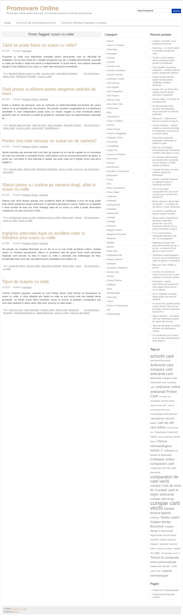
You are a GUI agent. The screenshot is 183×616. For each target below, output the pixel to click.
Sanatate (27, 51)
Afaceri (110, 41)
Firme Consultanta (116, 188)
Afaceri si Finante (115, 45)
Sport (109, 289)
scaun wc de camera (80, 313)
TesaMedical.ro (52, 128)
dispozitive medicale (51, 266)
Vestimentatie (113, 314)
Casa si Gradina (115, 121)
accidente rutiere (17, 266)
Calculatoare (113, 116)
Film (109, 184)
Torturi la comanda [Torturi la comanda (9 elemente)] (164, 557)
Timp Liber (112, 297)
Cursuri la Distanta (116, 154)
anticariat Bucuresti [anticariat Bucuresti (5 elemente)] (160, 360)
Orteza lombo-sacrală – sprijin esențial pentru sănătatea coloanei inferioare (163, 81)
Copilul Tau (112, 150)
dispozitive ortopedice (66, 73)
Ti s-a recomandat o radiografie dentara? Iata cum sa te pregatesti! (164, 236)
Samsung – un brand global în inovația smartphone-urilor (165, 51)
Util (108, 310)
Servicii (110, 276)
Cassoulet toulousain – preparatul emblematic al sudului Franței (164, 141)
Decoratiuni (112, 158)
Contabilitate (113, 146)
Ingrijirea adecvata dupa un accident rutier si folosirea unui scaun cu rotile (43, 235)
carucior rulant (48, 73)
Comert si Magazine (116, 133)
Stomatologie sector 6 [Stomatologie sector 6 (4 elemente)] (170, 553)
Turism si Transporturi (117, 305)
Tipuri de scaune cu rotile (25, 281)
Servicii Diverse (114, 280)
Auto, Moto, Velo (115, 104)
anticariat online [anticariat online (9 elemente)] (168, 387)
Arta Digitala (113, 87)
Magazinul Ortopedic (26, 76)
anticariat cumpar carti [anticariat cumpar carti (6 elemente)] (163, 378)
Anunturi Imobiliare (116, 70)
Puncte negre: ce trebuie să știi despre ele (165, 100)
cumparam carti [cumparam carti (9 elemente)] (162, 464)
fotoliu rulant (9, 76)
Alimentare (112, 49)
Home (7, 23)
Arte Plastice (113, 95)
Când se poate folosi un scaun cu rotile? (39, 45)
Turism (110, 301)
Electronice (112, 175)
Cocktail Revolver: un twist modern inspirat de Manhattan (165, 172)
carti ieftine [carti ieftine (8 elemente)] (158, 427)
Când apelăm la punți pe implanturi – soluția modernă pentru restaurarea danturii (166, 70)
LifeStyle (111, 221)
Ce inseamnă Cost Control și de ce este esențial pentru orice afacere (166, 338)
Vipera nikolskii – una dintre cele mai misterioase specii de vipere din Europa (165, 319)
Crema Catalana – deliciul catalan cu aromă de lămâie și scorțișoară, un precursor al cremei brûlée (165, 129)
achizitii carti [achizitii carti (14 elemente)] (162, 356)
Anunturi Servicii (115, 74)
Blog (109, 112)
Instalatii (111, 217)
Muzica (110, 247)
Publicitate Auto (114, 255)
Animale (111, 58)
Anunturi (111, 62)
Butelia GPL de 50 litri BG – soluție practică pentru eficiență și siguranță (165, 92)
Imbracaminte (113, 205)
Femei (110, 179)
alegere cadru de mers (20, 125)
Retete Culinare (114, 259)
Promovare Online (33, 8)
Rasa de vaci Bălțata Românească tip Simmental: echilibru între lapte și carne (166, 150)
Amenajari (112, 53)
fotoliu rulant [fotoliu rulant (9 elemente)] (170, 517)
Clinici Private (113, 129)
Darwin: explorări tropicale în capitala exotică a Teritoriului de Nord (165, 182)
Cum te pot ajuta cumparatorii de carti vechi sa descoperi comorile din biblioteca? (165, 193)
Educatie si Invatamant (118, 171)
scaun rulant (37, 128)
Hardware (111, 200)
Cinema (110, 125)
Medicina (111, 238)
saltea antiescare (44, 313)
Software (111, 284)
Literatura (111, 226)
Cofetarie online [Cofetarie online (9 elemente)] (162, 459)
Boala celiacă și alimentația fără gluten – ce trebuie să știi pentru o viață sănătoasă (166, 204)
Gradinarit (112, 196)
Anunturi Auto (113, 66)
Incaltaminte (113, 213)
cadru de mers (39, 125)
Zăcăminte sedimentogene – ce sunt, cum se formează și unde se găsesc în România (166, 258)
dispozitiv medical (72, 125)
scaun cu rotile (45, 76)
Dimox (16, 612)
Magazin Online (30, 99)
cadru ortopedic (54, 125)
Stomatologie (113, 293)
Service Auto (113, 272)
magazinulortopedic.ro (24, 313)
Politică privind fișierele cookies (84, 23)
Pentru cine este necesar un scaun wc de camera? (49, 140)
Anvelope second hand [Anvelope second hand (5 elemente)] (162, 400)
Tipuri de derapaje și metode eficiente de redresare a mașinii (166, 328)
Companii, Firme (115, 137)
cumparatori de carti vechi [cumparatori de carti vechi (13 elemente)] (164, 479)
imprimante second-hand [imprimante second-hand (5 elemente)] (163, 535)
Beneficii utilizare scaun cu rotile (24, 73)
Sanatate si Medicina (117, 268)
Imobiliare (111, 209)
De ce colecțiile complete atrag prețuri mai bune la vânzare (164, 297)
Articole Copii (113, 100)
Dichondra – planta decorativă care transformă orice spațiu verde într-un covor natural (165, 285)
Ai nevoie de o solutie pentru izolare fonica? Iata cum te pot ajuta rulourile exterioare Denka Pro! (166, 307)
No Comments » (92, 73)
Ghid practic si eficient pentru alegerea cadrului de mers (49, 91)
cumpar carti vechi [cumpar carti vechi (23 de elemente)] (165, 505)
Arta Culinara (113, 83)
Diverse (110, 163)
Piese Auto (112, 251)
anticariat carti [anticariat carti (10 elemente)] (161, 374)
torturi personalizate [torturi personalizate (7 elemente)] (163, 562)
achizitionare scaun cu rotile (22, 217)
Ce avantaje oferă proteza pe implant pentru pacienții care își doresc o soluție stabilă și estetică (165, 161)
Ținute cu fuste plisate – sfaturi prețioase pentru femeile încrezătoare (164, 60)
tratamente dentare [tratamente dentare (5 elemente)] (160, 566)
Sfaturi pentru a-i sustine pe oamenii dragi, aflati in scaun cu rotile (49, 187)
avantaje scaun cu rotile (48, 217)
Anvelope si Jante (115, 79)
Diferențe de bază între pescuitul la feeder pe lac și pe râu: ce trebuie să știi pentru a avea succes (165, 247)
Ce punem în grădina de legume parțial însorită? (164, 212)
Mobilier (111, 242)
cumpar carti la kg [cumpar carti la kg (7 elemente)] (161, 498)
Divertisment (113, 167)
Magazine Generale (116, 234)
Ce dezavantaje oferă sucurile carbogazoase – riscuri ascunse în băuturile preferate (165, 110)
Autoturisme (113, 108)
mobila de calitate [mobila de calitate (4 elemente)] (164, 549)
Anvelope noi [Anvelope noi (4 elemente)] (165, 396)
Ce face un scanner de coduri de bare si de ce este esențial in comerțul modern (165, 275)
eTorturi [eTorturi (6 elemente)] (154, 517)
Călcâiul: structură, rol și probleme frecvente (164, 42)
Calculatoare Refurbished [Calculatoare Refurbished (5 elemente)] (163, 414)
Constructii (112, 142)
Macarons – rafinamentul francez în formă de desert (165, 120)
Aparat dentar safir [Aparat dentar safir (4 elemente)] (158, 405)
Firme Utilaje (113, 192)
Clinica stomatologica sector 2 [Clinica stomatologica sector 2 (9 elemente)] (161, 445)
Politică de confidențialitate (36, 23)
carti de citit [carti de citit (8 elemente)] (166, 423)
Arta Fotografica (114, 91)
